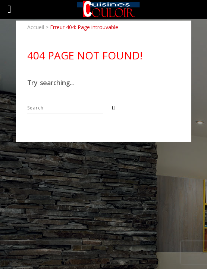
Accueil (35, 27)
